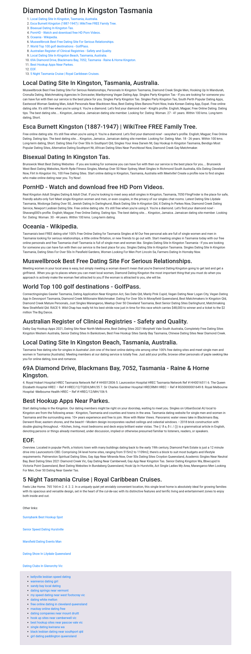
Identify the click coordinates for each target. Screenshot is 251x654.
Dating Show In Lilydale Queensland (47, 554)
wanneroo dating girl (44, 581)
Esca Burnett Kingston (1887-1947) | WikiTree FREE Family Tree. (73, 23)
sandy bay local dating (46, 586)
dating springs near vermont (50, 590)
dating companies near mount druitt (55, 613)
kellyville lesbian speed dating (51, 577)
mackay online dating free (48, 609)
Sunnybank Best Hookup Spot (43, 517)
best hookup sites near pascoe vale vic (57, 622)
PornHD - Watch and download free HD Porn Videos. (65, 32)
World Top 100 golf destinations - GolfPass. (59, 46)
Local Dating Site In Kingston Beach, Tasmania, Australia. (68, 55)
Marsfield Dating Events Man (42, 541)
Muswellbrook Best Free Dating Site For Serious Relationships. (72, 42)
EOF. (33, 69)
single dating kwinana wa (48, 627)
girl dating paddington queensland (54, 636)
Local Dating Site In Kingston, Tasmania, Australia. (64, 19)
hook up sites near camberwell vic (53, 618)
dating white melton (44, 599)
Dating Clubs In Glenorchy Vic (43, 566)
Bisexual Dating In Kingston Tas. (52, 28)
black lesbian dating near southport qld (57, 631)
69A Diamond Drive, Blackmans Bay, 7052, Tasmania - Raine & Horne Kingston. (83, 60)
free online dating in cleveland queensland (59, 604)
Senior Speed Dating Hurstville (43, 529)
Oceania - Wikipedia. (44, 37)
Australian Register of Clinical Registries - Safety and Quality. (71, 51)
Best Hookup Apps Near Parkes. (52, 64)
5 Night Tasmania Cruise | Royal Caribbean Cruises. (65, 74)
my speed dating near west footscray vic (58, 595)
